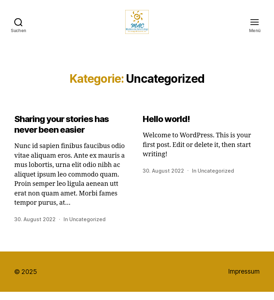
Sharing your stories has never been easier (61, 132)
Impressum (244, 280)
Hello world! (166, 127)
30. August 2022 (35, 227)
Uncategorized (87, 227)
